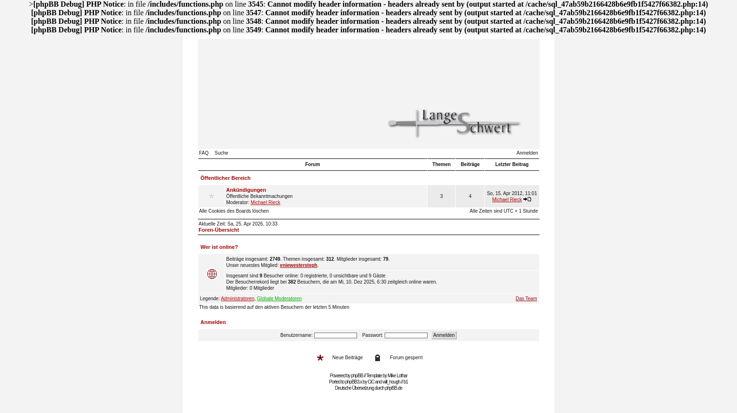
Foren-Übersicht (219, 230)
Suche (221, 153)
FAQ (204, 153)
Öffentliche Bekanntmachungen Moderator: (326, 196)
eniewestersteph (298, 265)
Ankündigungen (246, 190)
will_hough (391, 381)
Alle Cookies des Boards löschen (234, 211)
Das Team (526, 298)
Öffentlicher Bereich (226, 178)
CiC (371, 381)
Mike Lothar (397, 375)
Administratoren (237, 298)
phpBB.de (393, 388)
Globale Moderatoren (279, 298)
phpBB (357, 375)
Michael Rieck (265, 202)
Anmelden (527, 153)
